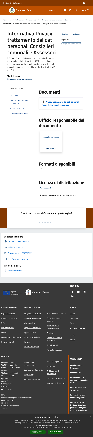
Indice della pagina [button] (16, 88)
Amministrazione (17, 19)
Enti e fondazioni (7, 327)
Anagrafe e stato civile (32, 313)
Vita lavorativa (29, 323)
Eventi (72, 339)
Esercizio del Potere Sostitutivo (78, 388)
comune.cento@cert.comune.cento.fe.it (16, 397)
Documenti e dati (33, 19)
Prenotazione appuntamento (29, 363)
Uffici (3, 323)
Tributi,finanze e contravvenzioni (53, 327)
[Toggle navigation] (4, 10)
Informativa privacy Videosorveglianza (77, 396)
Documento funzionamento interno (55, 19)
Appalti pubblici (30, 332)
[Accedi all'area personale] (83, 3)
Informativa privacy (54, 361)
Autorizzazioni (52, 345)
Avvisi (72, 323)
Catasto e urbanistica (32, 337)
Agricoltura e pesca (54, 349)
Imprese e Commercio (32, 327)
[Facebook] (58, 9)
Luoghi (72, 334)
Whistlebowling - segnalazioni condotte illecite (78, 380)
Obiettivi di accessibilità (56, 378)
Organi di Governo (8, 313)
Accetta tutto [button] (37, 432)
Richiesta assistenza (32, 379)
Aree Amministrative (9, 318)
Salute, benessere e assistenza (54, 339)
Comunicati (74, 318)
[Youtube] (64, 9)
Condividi (66, 34)
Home (5, 19)
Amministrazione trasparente (76, 366)
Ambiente (50, 333)
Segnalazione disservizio (33, 370)
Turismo (27, 342)
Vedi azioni (78, 34)
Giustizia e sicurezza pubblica (54, 319)
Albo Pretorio (75, 372)
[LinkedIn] (75, 9)
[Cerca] (88, 10)
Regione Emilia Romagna (12, 3)
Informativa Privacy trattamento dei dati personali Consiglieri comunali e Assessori (78, 406)
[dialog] (46, 425)
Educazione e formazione (56, 313)
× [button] (90, 416)
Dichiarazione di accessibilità (53, 372)
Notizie (72, 313)
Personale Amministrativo (11, 337)
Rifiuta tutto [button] (55, 432)
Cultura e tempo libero (32, 318)
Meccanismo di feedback (56, 383)
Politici (4, 332)
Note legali (51, 366)
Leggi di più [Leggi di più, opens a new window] (68, 427)
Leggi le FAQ (29, 374)
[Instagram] (69, 9)
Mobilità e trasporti (31, 346)
